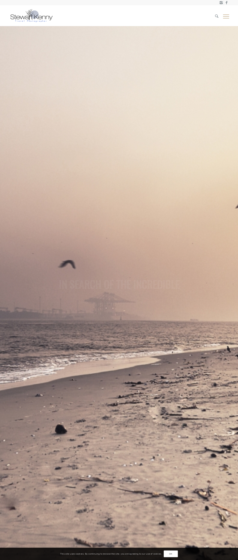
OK (170, 554)
